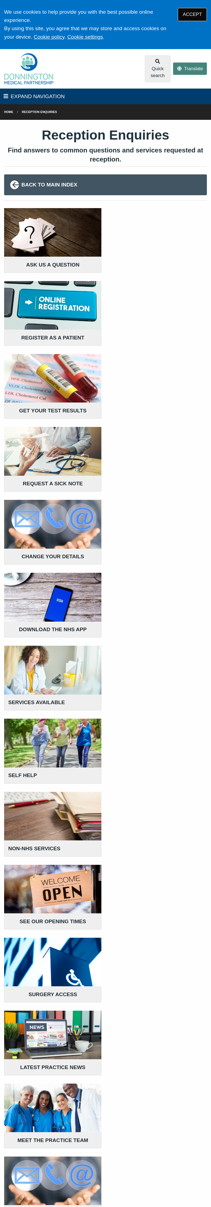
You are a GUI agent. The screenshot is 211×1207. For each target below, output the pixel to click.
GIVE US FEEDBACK (102, 1116)
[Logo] (28, 68)
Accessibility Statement (122, 1163)
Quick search (158, 68)
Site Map (131, 1170)
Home (8, 112)
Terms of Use (52, 1163)
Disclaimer (82, 1163)
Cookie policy (49, 37)
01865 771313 (48, 1130)
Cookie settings (85, 37)
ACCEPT (192, 14)
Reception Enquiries (39, 112)
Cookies (108, 1170)
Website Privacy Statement (66, 1170)
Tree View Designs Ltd (32, 1186)
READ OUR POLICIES (174, 1108)
